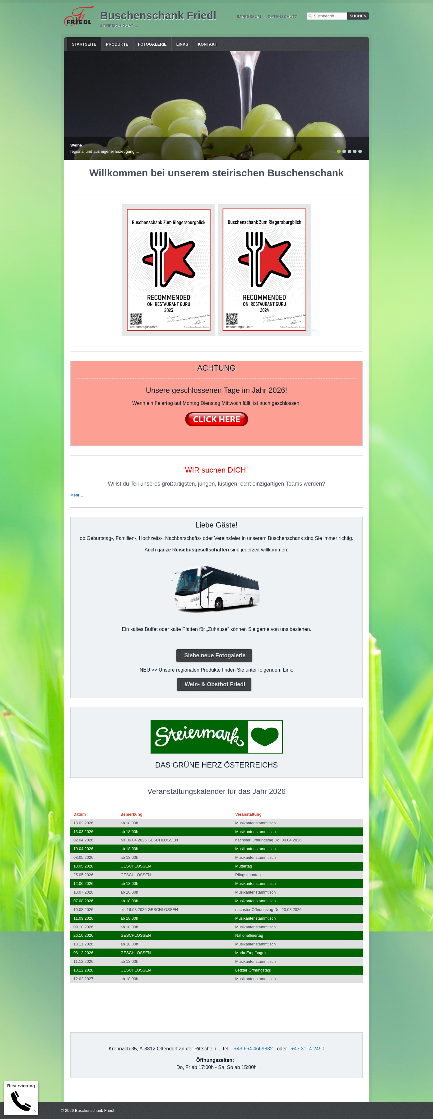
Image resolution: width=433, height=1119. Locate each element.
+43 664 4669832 (253, 1048)
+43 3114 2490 (307, 1048)
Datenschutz (282, 16)
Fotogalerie (152, 44)
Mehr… (76, 495)
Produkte (117, 44)
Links (182, 44)
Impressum (249, 16)
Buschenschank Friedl (158, 15)
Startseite (84, 44)
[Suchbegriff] (327, 16)
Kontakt (207, 44)
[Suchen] (358, 16)
